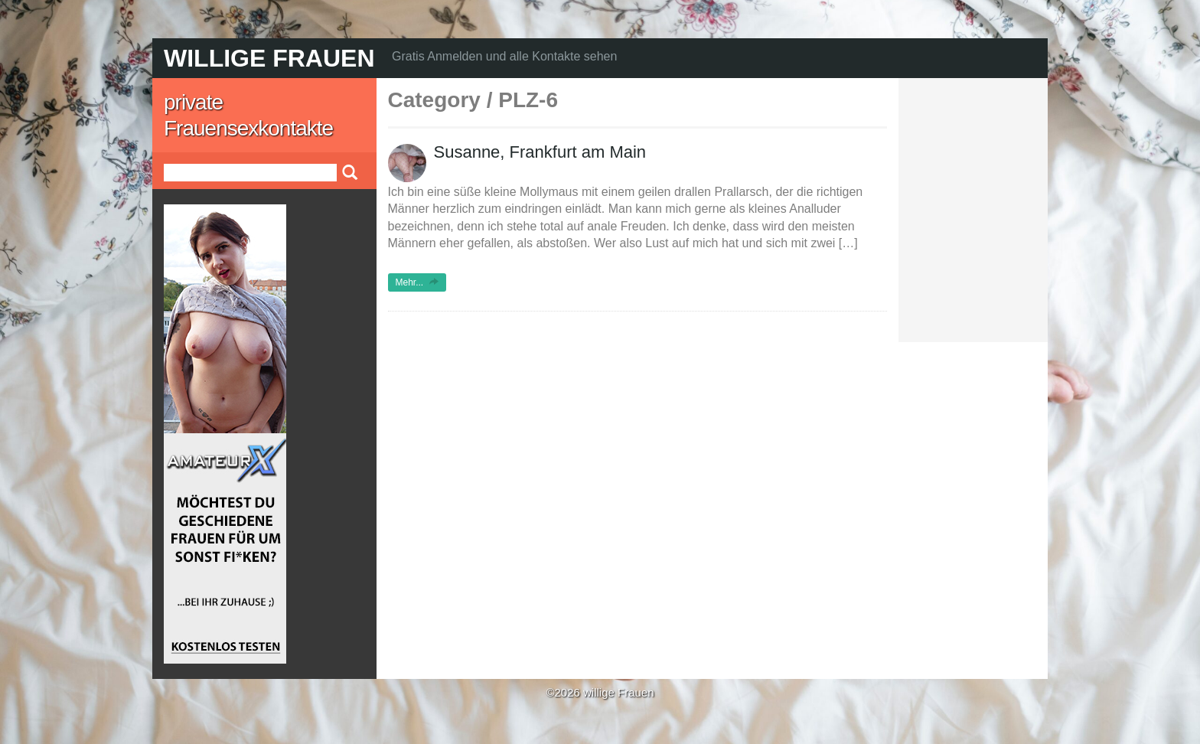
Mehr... (417, 282)
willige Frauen (269, 58)
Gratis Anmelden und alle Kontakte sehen (504, 56)
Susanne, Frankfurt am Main (540, 152)
